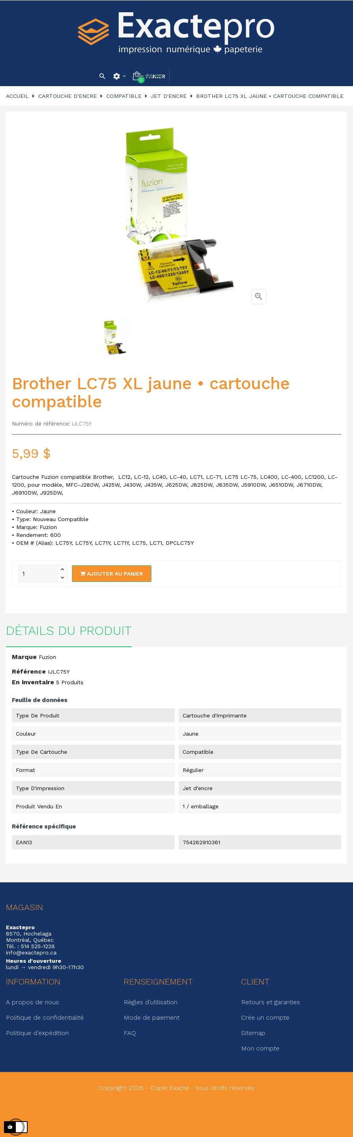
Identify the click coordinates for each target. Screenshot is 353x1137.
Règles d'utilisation (150, 1002)
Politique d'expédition (37, 1033)
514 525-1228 (38, 946)
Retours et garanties (270, 1002)
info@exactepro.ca (31, 952)
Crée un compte (265, 1017)
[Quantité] (38, 573)
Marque (24, 657)
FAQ (130, 1033)
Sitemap (253, 1033)
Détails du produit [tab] (69, 630)
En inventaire (33, 682)
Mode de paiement (151, 1017)
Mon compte (260, 1048)
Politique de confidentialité (45, 1017)
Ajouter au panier (111, 573)
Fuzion (47, 657)
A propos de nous (32, 1002)
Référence (29, 671)
